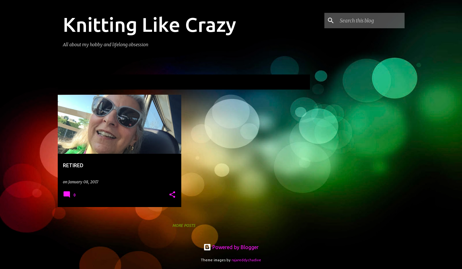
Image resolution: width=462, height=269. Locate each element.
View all (296, 83)
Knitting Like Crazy (149, 24)
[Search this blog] (371, 20)
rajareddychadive (246, 260)
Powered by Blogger (231, 247)
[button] (172, 195)
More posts (183, 225)
